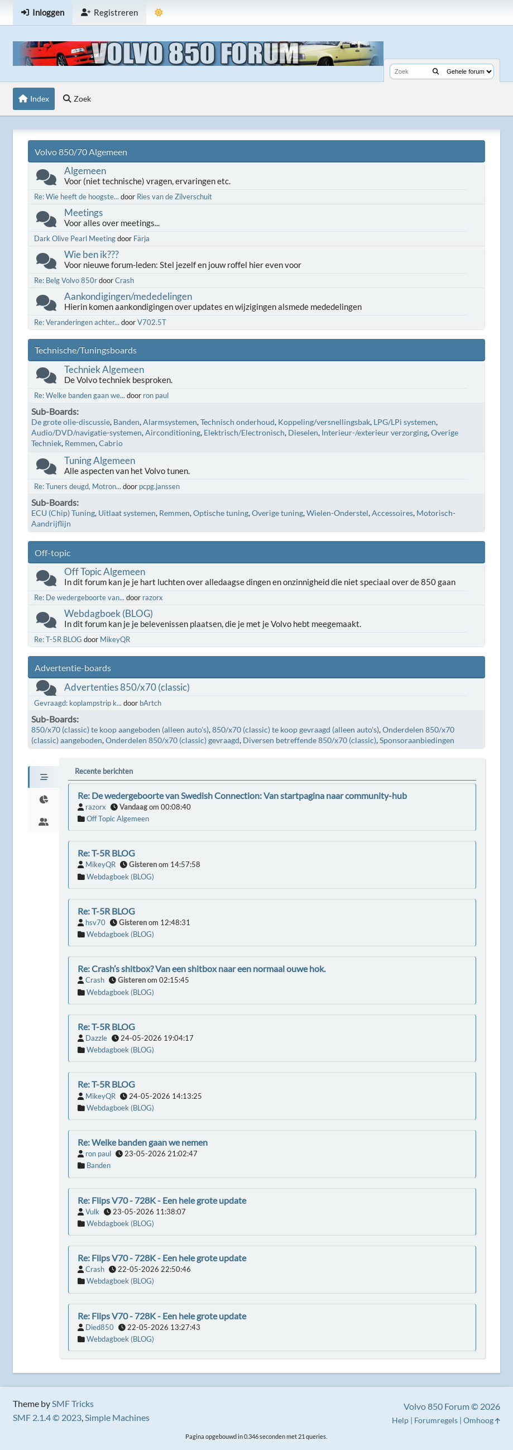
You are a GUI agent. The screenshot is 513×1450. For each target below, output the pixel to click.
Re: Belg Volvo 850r (65, 280)
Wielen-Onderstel (337, 513)
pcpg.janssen (159, 486)
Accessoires (392, 513)
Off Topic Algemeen (104, 571)
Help (400, 1420)
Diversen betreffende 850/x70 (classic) (309, 740)
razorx (152, 597)
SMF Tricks (73, 1403)
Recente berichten (104, 771)
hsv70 (95, 922)
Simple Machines (117, 1417)
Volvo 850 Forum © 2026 (452, 1406)
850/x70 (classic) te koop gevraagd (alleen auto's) (295, 729)
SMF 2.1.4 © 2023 (47, 1417)
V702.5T (151, 322)
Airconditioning (172, 432)
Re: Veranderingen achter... (76, 322)
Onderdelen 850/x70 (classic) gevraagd (172, 740)
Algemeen (85, 170)
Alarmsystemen (170, 422)
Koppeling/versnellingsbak (324, 422)
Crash (124, 280)
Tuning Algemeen (99, 460)
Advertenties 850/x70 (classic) (127, 687)
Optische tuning (220, 513)
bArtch (150, 702)
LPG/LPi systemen (404, 422)
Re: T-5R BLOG (58, 639)
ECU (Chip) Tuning (63, 513)
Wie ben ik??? (91, 254)
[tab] (43, 777)
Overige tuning (277, 513)
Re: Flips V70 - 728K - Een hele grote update (162, 1200)
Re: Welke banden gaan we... (79, 395)
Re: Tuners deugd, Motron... (77, 486)
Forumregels (436, 1420)
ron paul (156, 395)
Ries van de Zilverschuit (174, 196)
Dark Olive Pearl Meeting (75, 238)
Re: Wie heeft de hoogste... (76, 196)
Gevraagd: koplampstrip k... (78, 702)
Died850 (99, 1327)
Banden (126, 422)
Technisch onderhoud (237, 422)
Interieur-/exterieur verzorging (375, 432)
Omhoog (481, 1420)
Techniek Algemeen (104, 369)
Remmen (80, 443)
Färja (141, 238)
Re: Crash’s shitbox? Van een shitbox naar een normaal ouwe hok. (201, 968)
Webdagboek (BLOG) (108, 613)
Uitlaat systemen (127, 513)
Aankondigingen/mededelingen (128, 296)
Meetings (83, 212)
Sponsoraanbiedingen (417, 740)
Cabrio (111, 443)
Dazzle (96, 1037)
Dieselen (303, 432)
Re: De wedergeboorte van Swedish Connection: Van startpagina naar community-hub (242, 795)
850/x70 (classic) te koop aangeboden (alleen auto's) (120, 729)
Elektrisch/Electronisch (244, 432)
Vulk (92, 1211)
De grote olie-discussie (70, 422)
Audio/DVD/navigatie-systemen (86, 432)
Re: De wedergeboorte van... (79, 597)
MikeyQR (115, 639)
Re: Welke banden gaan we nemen (143, 1142)
